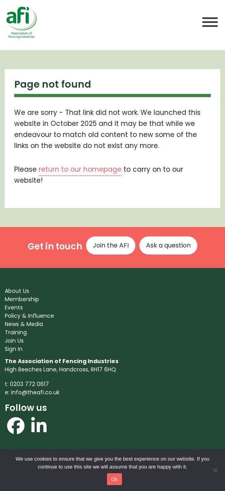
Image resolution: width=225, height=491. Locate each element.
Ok (114, 479)
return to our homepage (80, 169)
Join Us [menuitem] (14, 341)
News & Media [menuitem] (24, 324)
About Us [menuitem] (17, 291)
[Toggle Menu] (210, 22)
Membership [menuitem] (22, 299)
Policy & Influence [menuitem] (29, 316)
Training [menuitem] (16, 332)
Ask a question (168, 245)
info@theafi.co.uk (35, 392)
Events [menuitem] (14, 307)
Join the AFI (111, 245)
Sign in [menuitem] (13, 349)
